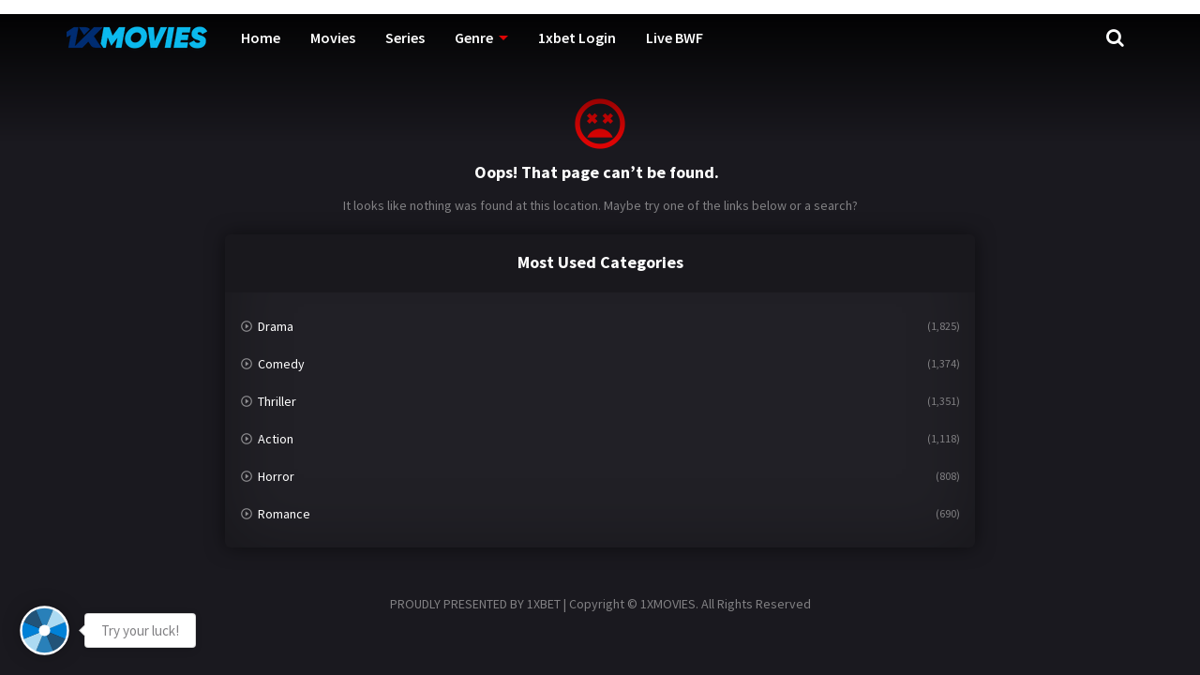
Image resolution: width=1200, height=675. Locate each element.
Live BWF (674, 37)
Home (260, 37)
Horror (276, 476)
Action (275, 438)
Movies (332, 37)
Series (405, 37)
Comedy (281, 363)
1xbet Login (577, 37)
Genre (474, 37)
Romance (284, 513)
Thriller (277, 401)
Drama (275, 326)
